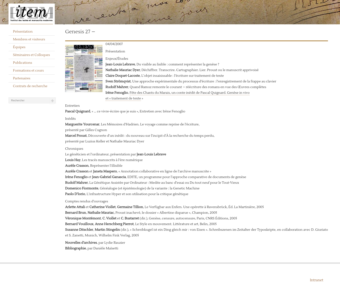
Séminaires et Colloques (31, 55)
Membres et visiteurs (29, 39)
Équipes (19, 47)
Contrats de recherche (30, 86)
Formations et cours (28, 70)
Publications (22, 63)
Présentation (23, 32)
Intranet (316, 280)
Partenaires (21, 78)
